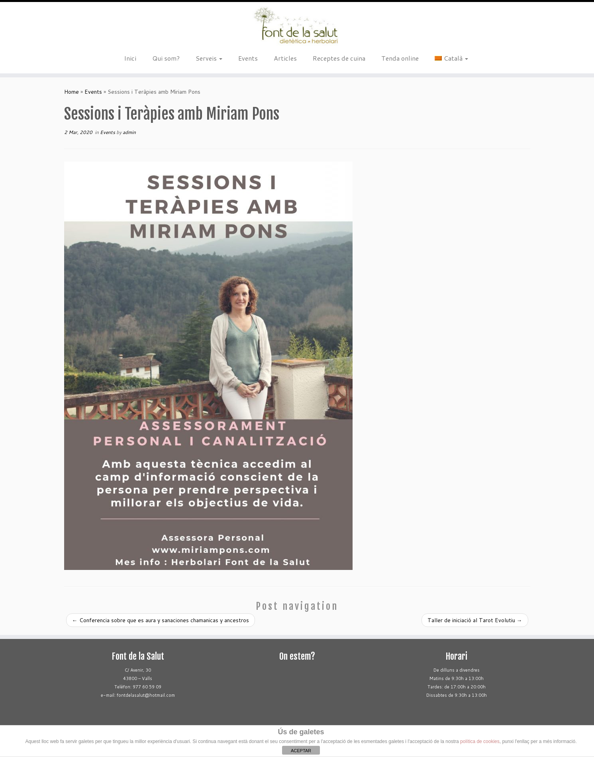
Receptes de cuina (339, 58)
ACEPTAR (301, 750)
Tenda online (400, 58)
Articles (285, 58)
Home (71, 92)
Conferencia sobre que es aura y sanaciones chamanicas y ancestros (160, 620)
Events (248, 58)
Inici (130, 58)
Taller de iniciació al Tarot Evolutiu (474, 620)
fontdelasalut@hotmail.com (146, 695)
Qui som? (166, 58)
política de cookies (480, 741)
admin (129, 132)
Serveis (209, 58)
